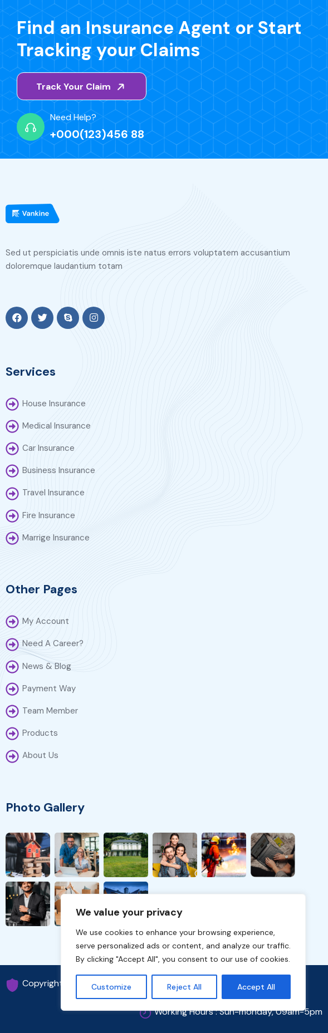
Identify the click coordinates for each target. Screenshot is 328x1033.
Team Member (50, 710)
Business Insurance (58, 470)
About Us (40, 755)
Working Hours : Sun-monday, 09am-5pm (238, 1011)
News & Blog (46, 666)
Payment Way (49, 688)
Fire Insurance (48, 515)
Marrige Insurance (56, 537)
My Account (45, 621)
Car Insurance (48, 448)
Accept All (256, 987)
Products (40, 733)
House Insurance (54, 403)
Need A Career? (53, 643)
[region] (183, 952)
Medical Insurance (56, 425)
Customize (111, 987)
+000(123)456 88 (97, 134)
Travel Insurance (53, 492)
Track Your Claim (82, 86)
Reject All (184, 987)
